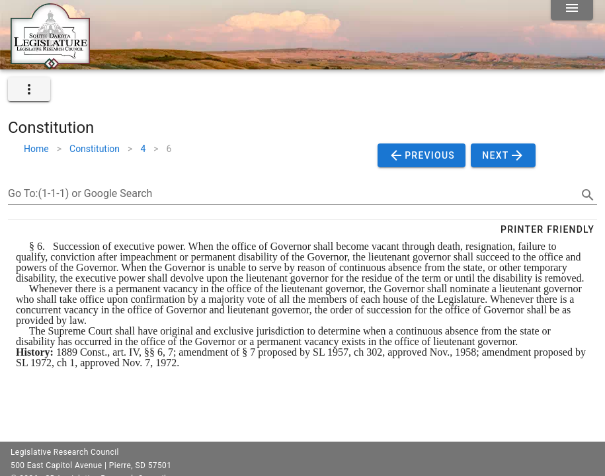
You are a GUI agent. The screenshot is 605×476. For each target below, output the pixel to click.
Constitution (94, 148)
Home (36, 148)
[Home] (50, 64)
